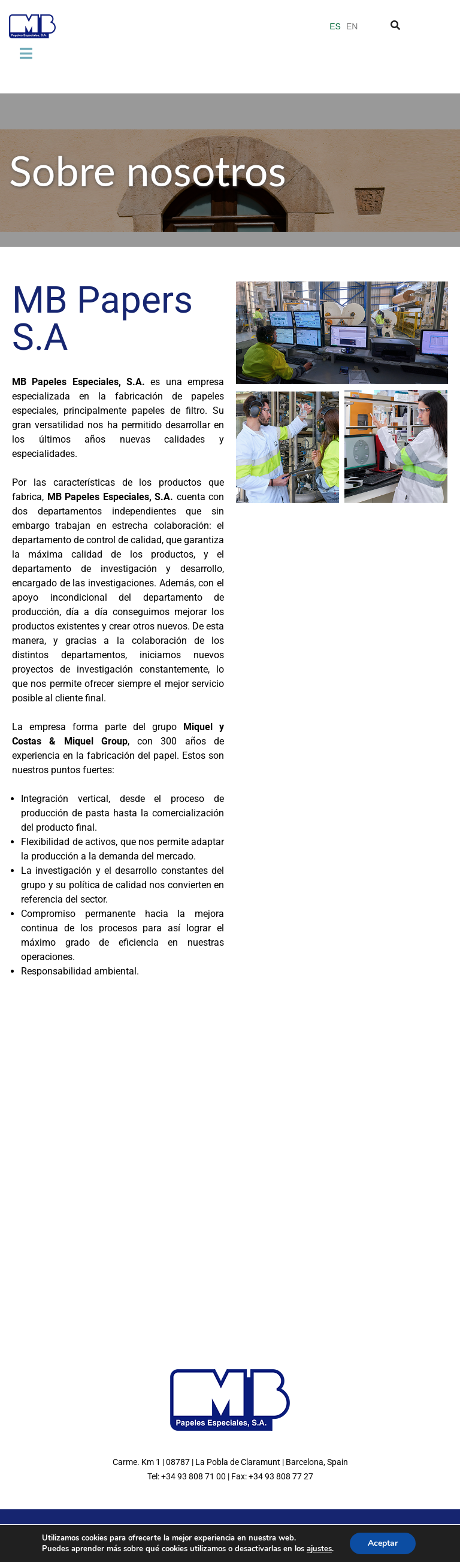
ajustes (319, 1548)
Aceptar (383, 1543)
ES (335, 26)
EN (352, 26)
